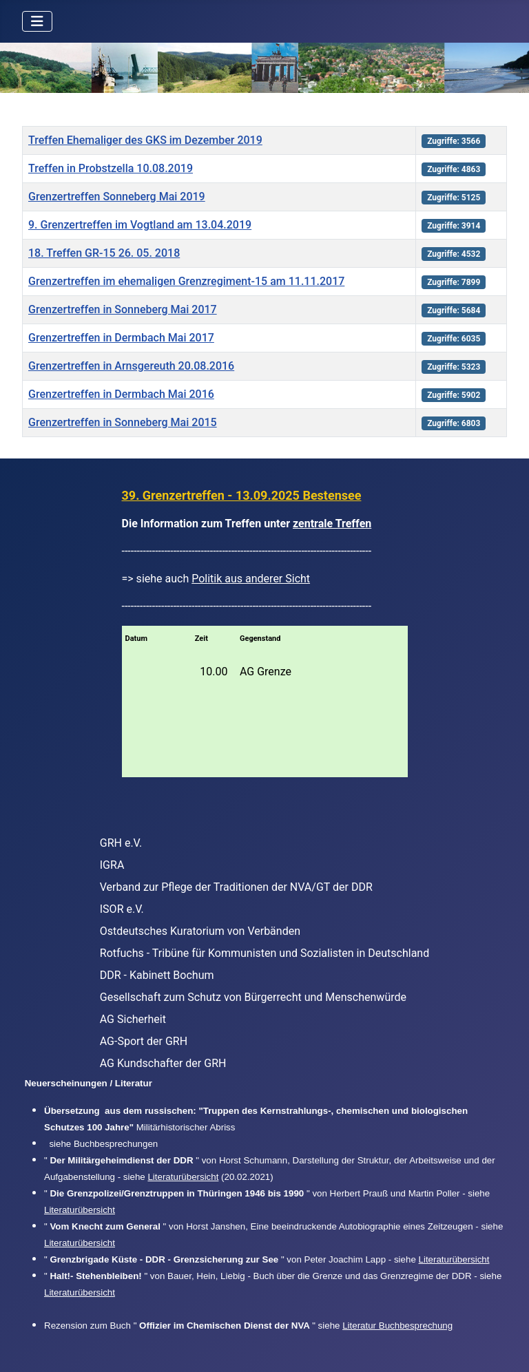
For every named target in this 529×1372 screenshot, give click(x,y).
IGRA (112, 865)
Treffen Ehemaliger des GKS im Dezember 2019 (145, 140)
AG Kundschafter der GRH (163, 1063)
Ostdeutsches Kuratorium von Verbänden (200, 931)
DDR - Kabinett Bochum (157, 975)
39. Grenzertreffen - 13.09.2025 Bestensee (242, 495)
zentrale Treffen (332, 523)
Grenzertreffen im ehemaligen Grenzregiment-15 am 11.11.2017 (186, 281)
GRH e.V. (121, 842)
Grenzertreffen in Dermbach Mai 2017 (121, 337)
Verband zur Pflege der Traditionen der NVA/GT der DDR (236, 887)
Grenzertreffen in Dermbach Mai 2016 (121, 394)
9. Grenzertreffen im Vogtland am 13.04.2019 (139, 224)
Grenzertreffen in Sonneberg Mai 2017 (122, 309)
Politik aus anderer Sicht (250, 578)
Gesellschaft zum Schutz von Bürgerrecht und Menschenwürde (253, 997)
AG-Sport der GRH (143, 1041)
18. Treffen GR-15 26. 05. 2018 (104, 253)
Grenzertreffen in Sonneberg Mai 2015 (122, 422)
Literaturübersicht (182, 1177)
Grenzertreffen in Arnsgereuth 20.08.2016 (131, 365)
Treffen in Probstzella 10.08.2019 (110, 168)
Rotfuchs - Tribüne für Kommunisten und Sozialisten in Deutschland (264, 953)
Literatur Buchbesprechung (397, 1325)
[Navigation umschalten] (37, 21)
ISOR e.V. (122, 909)
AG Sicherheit (133, 1019)
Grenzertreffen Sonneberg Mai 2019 (116, 196)
